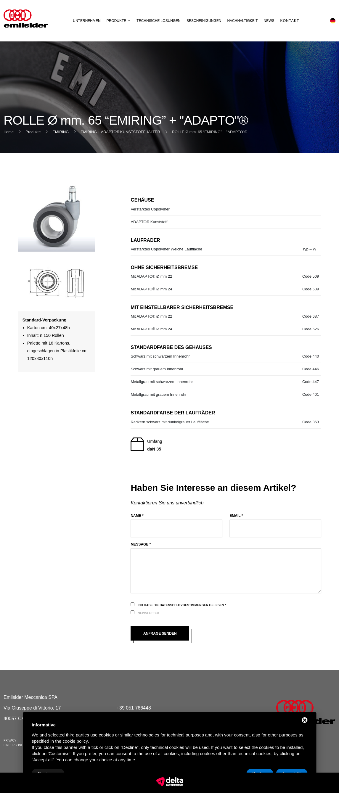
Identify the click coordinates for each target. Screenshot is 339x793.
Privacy (10, 740)
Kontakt (289, 21)
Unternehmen (86, 21)
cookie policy (75, 741)
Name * (137, 516)
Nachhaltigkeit (242, 21)
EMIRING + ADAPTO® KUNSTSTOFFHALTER (120, 132)
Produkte (116, 21)
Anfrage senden (160, 633)
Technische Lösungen (158, 21)
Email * (236, 516)
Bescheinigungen (204, 21)
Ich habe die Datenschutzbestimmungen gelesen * (182, 605)
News (269, 21)
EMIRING (60, 132)
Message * (141, 544)
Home (9, 132)
